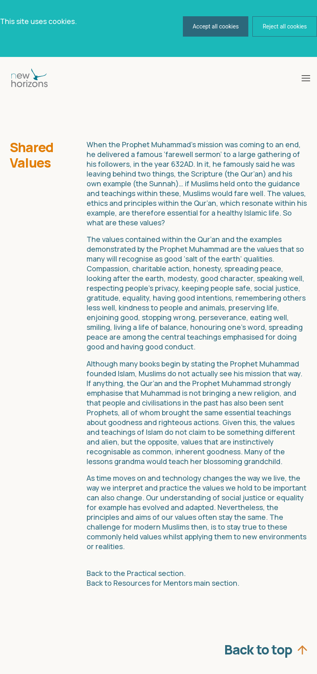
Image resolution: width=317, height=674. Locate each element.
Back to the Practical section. (136, 573)
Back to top (258, 647)
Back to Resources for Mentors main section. (163, 583)
